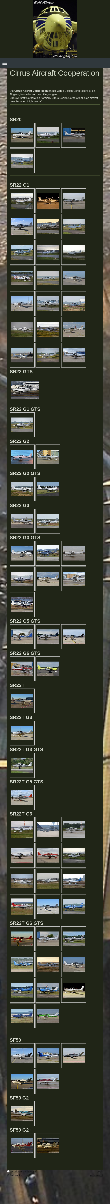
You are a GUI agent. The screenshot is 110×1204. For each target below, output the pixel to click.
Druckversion (17, 1171)
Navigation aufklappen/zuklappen (55, 63)
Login (100, 1171)
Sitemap (32, 1171)
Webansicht (96, 1175)
